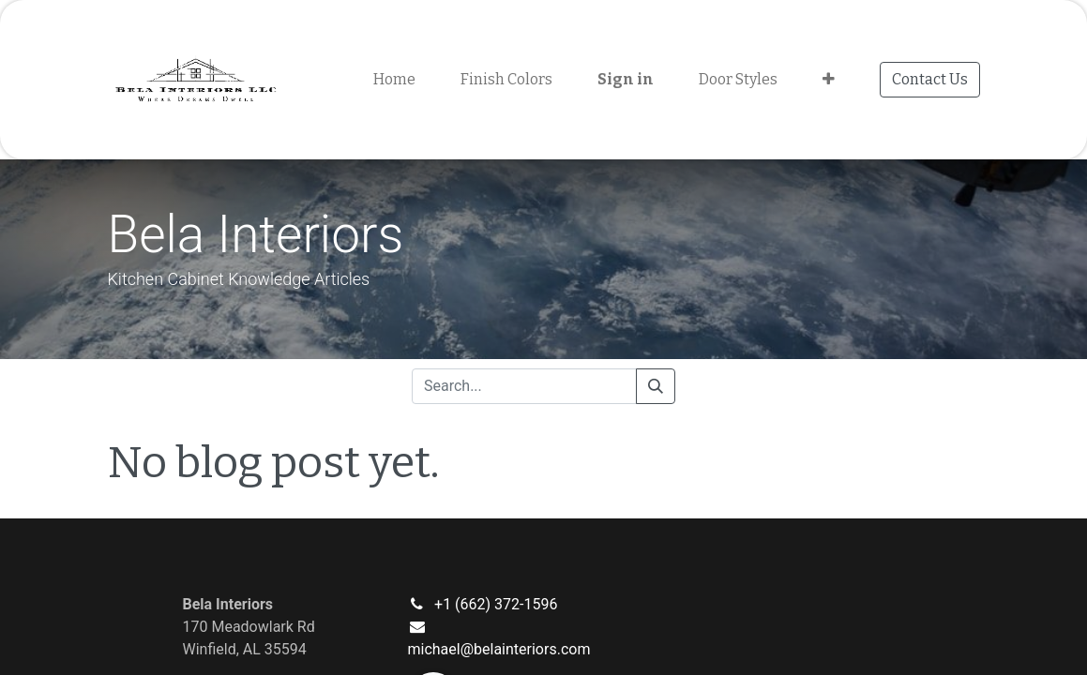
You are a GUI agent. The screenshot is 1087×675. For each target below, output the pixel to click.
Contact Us (930, 79)
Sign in (625, 79)
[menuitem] (394, 79)
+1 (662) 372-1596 (495, 604)
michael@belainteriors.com (498, 649)
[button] (828, 79)
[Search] (655, 386)
